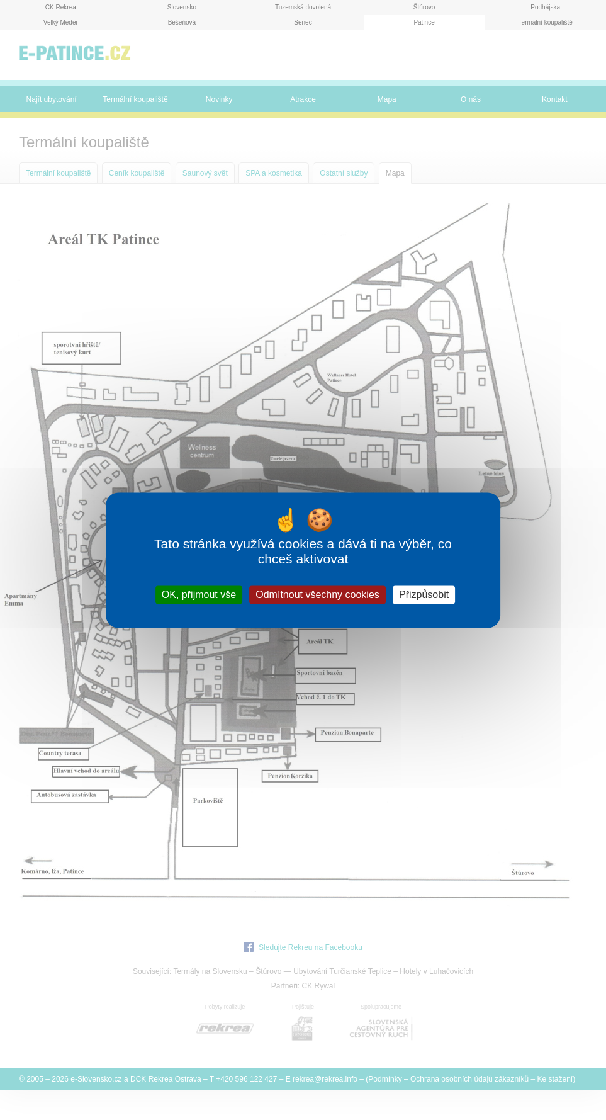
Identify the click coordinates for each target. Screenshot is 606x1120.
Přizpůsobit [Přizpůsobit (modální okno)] (424, 594)
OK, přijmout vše (199, 594)
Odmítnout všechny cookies (317, 594)
